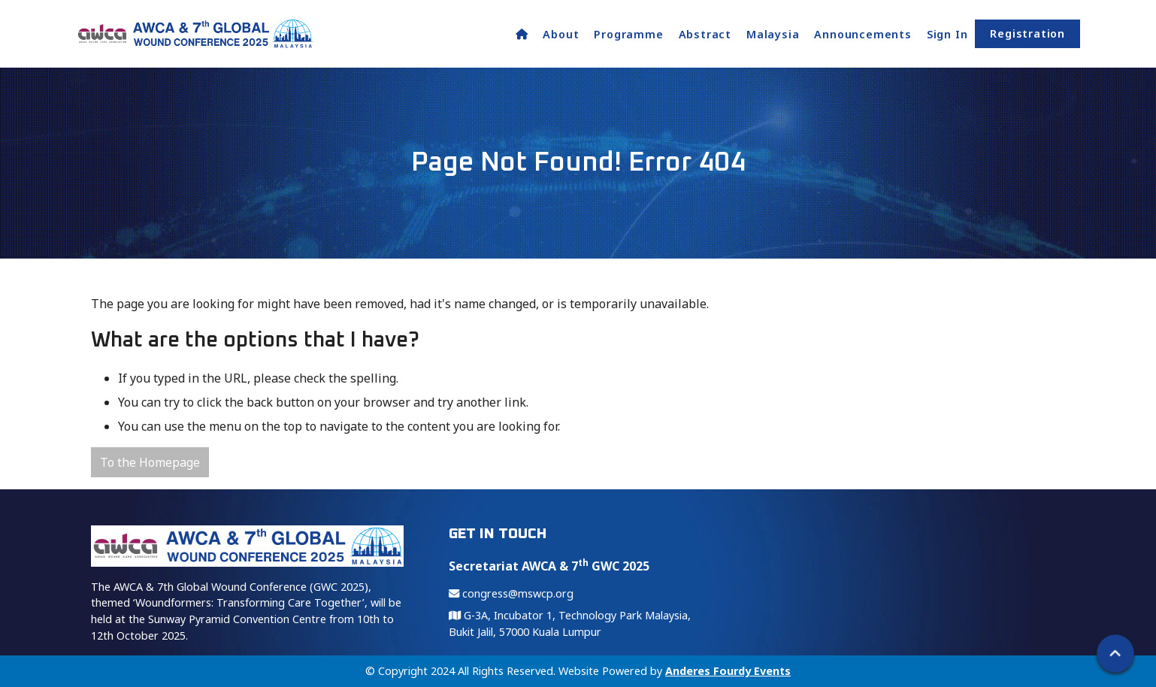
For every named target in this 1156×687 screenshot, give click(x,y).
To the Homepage (150, 462)
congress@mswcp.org (511, 593)
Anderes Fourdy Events (728, 671)
